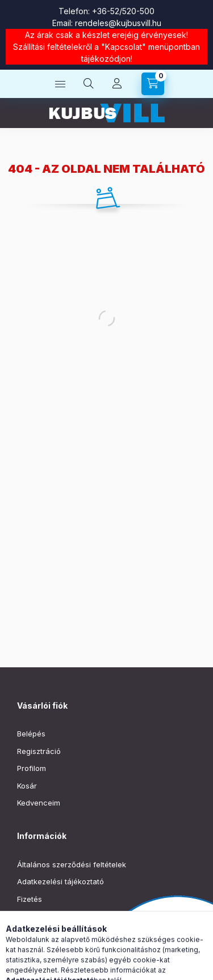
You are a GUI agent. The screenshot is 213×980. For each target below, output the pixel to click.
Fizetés (29, 899)
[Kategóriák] (60, 84)
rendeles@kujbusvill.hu (118, 23)
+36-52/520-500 (123, 11)
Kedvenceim (38, 802)
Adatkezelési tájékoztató (60, 881)
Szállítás (31, 916)
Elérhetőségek (42, 933)
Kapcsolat (123, 47)
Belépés (31, 733)
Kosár (27, 785)
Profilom (31, 768)
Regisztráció (39, 751)
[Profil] (117, 84)
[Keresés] (88, 84)
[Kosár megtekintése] (152, 84)
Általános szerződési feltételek (71, 864)
